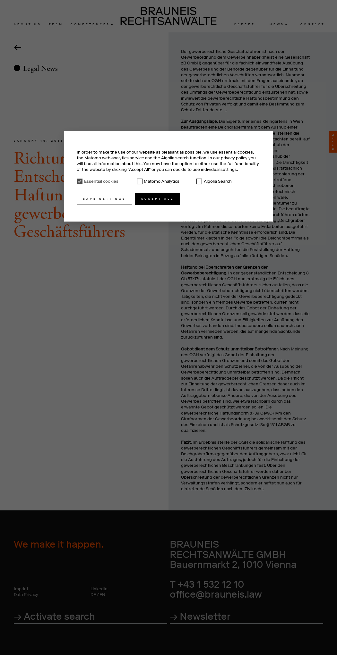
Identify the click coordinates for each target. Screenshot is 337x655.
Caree (244, 24)
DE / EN (98, 594)
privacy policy (234, 157)
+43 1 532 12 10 (211, 584)
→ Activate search (54, 616)
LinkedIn (99, 588)
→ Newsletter (200, 616)
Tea (55, 24)
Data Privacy (26, 594)
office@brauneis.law (216, 594)
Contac (311, 24)
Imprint (21, 588)
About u (27, 24)
